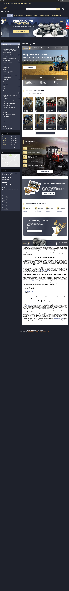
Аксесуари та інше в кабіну (9, 114)
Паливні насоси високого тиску (10, 75)
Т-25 (4, 93)
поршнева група (29, 291)
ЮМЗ (4, 88)
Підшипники (5, 110)
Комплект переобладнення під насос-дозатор (10, 55)
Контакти (36, 15)
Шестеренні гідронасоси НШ (9, 58)
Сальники (5, 112)
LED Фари (5, 98)
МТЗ (4, 86)
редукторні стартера (44, 270)
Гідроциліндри (6, 67)
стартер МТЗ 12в (58, 318)
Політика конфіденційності (43, 331)
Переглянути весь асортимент (45, 132)
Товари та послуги (18, 15)
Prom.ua (41, 330)
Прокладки (5, 84)
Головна (10, 15)
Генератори (5, 69)
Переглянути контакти (34, 231)
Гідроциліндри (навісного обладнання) (8, 72)
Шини (4, 118)
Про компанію (29, 15)
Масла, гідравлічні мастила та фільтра (10, 96)
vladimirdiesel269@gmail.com (10, 173)
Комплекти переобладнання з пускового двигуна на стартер (10, 50)
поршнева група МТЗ (28, 280)
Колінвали (5, 79)
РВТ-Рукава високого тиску (9, 103)
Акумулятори (6, 116)
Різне (4, 121)
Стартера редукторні (7, 47)
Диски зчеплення (7, 81)
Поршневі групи (6, 60)
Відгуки (4, 126)
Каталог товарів (30, 67)
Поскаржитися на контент (33, 331)
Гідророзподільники (7, 62)
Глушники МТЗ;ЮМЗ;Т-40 (9, 107)
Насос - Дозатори (7, 52)
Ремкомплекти (6, 105)
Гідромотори (6, 65)
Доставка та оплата (44, 15)
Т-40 (4, 90)
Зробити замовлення (45, 171)
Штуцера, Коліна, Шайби (8, 101)
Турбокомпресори (7, 77)
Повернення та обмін (56, 15)
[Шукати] (58, 9)
